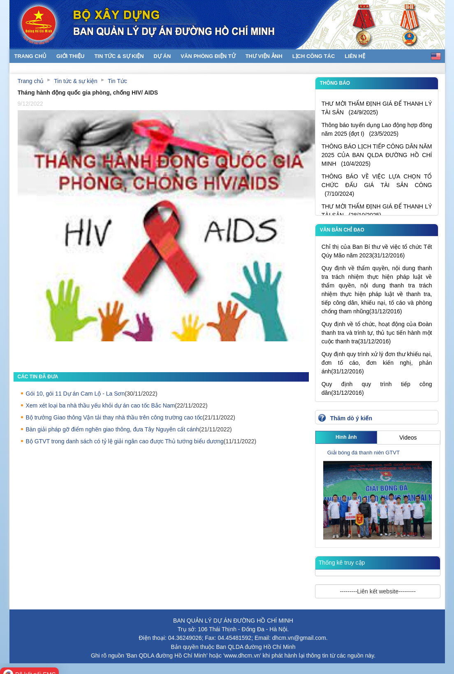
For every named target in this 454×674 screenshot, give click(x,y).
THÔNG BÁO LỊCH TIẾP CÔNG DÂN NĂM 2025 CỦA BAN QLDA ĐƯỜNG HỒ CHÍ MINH (377, 158)
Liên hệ (355, 56)
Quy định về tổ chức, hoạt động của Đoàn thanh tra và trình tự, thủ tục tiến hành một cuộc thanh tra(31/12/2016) (377, 333)
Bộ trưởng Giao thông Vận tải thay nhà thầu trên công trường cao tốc (114, 417)
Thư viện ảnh (264, 56)
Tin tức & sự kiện (119, 56)
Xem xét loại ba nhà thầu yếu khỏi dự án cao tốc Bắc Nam (100, 405)
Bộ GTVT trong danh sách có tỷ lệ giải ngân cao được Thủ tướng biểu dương (125, 441)
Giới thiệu (70, 56)
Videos (408, 437)
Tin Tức (117, 81)
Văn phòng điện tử (208, 56)
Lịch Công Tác (313, 56)
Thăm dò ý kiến (351, 418)
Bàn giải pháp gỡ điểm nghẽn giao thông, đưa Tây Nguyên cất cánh (112, 429)
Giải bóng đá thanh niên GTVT (363, 452)
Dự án (162, 56)
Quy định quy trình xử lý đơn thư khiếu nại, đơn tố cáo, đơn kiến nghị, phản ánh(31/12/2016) (377, 363)
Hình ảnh (346, 437)
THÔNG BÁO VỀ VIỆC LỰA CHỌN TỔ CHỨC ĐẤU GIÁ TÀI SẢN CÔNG (377, 188)
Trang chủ (30, 56)
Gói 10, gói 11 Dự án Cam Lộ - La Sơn (75, 393)
